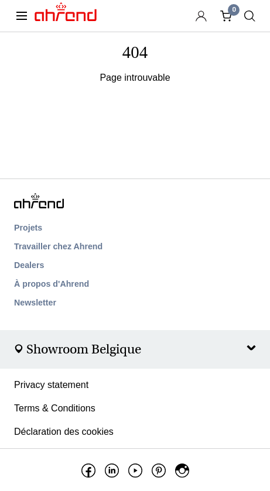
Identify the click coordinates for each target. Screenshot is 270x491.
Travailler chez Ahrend (58, 246)
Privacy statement (51, 385)
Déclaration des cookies (64, 432)
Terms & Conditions (54, 408)
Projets (28, 227)
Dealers (29, 265)
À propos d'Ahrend (51, 284)
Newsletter (35, 302)
